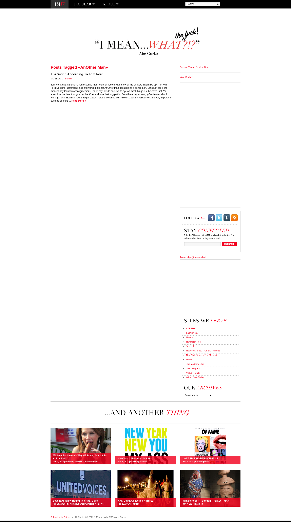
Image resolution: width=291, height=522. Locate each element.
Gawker (190, 337)
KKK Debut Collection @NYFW (135, 500)
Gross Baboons (90, 462)
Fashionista (191, 333)
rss (234, 217)
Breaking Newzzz (73, 462)
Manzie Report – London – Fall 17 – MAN (206, 500)
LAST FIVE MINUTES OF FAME (200, 458)
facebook (211, 217)
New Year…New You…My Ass (135, 458)
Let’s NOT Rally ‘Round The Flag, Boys (75, 500)
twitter (219, 217)
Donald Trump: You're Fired (194, 67)
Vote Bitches (186, 77)
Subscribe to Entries (60, 517)
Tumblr (227, 217)
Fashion (69, 79)
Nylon (189, 359)
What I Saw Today (195, 377)
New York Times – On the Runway (203, 350)
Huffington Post (193, 342)
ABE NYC (191, 328)
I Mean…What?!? (60, 4)
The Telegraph (193, 368)
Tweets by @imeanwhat (193, 257)
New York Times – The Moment (201, 355)
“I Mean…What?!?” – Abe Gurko (146, 41)
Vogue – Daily (193, 373)
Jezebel (190, 346)
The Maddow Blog (195, 364)
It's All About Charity (76, 504)
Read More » (79, 100)
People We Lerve (95, 504)
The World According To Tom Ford (77, 74)
